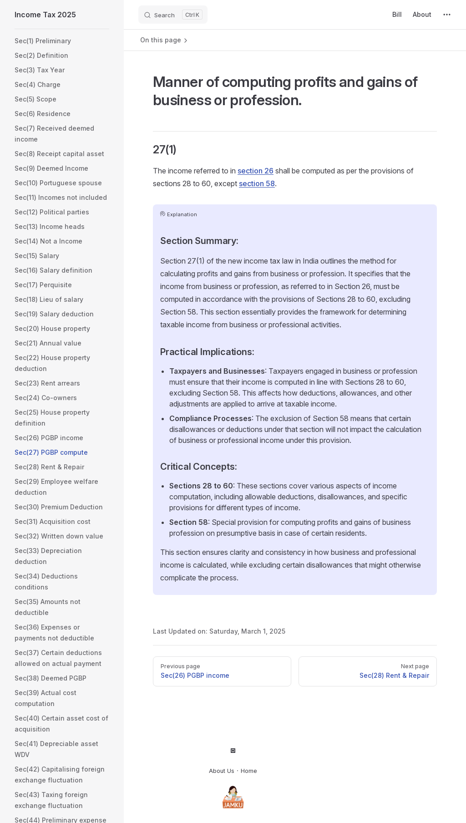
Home (249, 770)
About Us (221, 770)
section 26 (256, 170)
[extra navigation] (447, 14)
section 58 (257, 183)
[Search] (173, 14)
